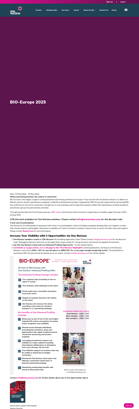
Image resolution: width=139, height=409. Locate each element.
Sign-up (109, 2)
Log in (122, 2)
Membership (51, 10)
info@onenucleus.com (103, 239)
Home (114, 10)
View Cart (126, 9)
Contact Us (103, 10)
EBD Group (56, 212)
